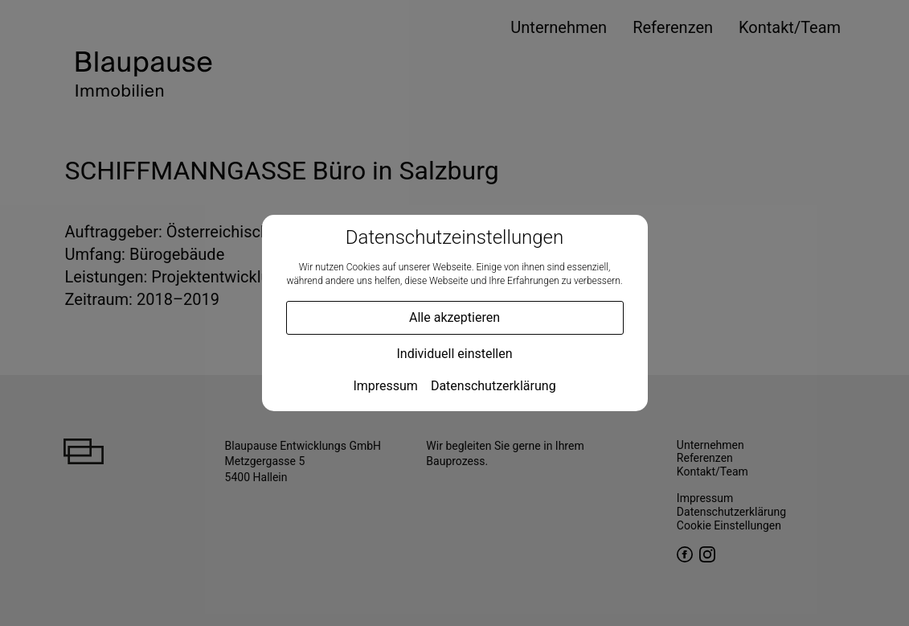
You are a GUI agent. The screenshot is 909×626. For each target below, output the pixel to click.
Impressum (385, 386)
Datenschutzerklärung (493, 386)
